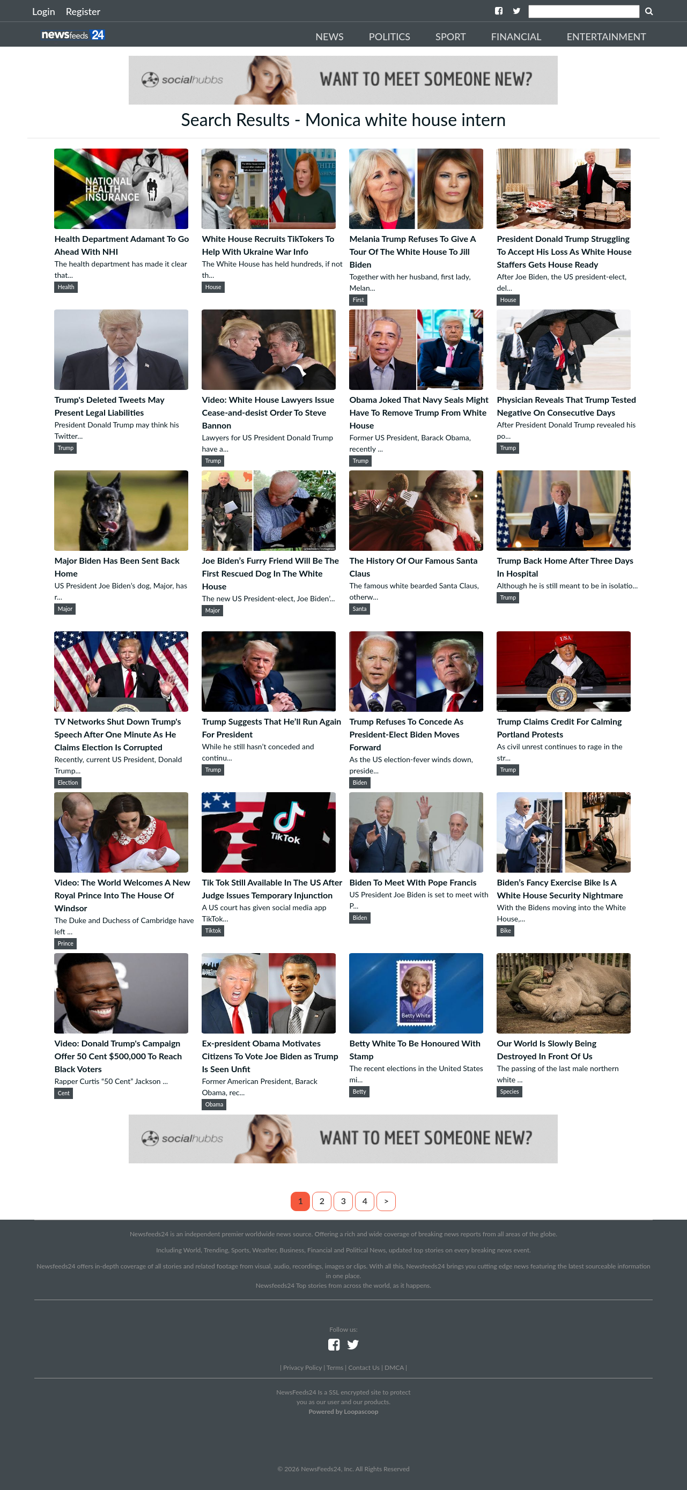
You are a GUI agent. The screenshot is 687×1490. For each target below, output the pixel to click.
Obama (214, 1104)
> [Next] (386, 1201)
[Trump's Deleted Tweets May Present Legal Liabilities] (121, 386)
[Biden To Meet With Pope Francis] (416, 869)
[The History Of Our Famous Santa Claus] (416, 547)
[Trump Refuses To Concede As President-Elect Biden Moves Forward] (416, 708)
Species (509, 1091)
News (329, 36)
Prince (65, 943)
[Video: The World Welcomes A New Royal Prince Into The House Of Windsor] (121, 869)
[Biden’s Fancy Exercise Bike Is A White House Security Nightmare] (564, 869)
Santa (360, 609)
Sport (450, 36)
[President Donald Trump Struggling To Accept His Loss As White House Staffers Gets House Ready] (564, 225)
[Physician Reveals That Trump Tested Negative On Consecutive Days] (564, 386)
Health (66, 287)
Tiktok (213, 930)
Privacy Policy (302, 1367)
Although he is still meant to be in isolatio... (567, 585)
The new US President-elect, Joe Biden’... (268, 598)
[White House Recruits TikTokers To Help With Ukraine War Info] (269, 225)
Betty (359, 1091)
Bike (505, 930)
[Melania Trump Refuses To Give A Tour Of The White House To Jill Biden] (416, 225)
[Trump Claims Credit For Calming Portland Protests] (564, 708)
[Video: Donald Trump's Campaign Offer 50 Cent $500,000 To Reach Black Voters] (121, 1030)
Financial (516, 36)
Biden (360, 782)
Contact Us (363, 1367)
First (358, 300)
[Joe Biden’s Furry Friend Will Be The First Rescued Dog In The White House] (269, 547)
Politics (389, 36)
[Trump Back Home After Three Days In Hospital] (564, 547)
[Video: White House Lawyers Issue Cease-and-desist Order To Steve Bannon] (269, 386)
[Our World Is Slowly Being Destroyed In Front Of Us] (564, 1030)
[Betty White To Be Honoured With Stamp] (416, 1030)
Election (68, 782)
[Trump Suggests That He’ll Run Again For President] (269, 708)
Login (43, 11)
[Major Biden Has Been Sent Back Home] (121, 547)
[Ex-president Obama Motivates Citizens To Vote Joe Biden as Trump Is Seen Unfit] (269, 1030)
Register (83, 11)
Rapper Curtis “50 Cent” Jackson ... (111, 1081)
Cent (64, 1093)
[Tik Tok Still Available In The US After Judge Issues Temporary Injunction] (269, 869)
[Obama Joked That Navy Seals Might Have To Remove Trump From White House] (416, 386)
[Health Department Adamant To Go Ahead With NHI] (121, 225)
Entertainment (606, 36)
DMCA (394, 1367)
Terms (335, 1367)
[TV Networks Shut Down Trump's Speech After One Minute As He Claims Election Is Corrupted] (121, 708)
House (213, 287)
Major (65, 609)
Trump (65, 448)
